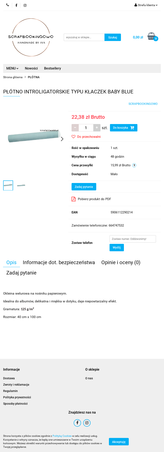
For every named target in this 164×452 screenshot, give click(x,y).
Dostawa (9, 378)
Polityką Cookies (62, 435)
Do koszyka (123, 128)
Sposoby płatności (15, 403)
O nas (89, 378)
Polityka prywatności (17, 397)
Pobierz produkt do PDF (91, 199)
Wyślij (117, 247)
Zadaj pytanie (84, 186)
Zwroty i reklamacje (16, 384)
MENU (12, 68)
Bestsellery (52, 68)
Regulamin (10, 391)
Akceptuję (119, 441)
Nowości (31, 68)
